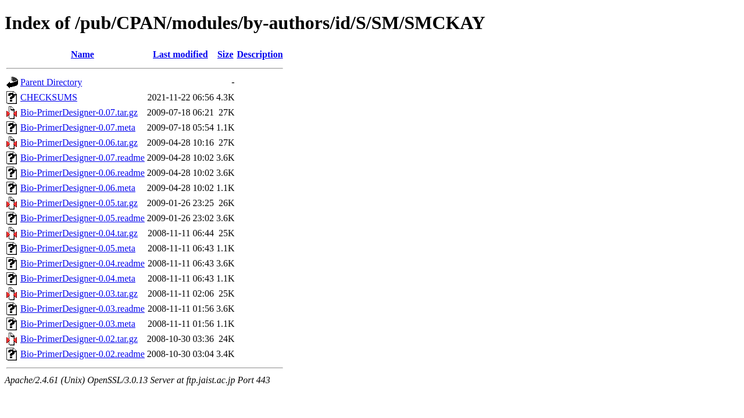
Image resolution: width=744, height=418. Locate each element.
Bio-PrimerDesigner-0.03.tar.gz (79, 293)
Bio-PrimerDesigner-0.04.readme (82, 263)
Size (225, 54)
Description (260, 54)
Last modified (180, 54)
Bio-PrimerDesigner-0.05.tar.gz (79, 203)
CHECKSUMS (48, 97)
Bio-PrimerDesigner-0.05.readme (82, 218)
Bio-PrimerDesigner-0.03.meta (77, 324)
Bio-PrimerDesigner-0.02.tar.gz (79, 339)
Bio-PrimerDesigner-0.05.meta (77, 248)
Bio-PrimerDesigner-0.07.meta (77, 127)
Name (82, 54)
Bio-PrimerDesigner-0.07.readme (82, 158)
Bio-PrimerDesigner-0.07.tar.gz (79, 112)
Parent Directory (51, 82)
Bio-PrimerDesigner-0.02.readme (82, 354)
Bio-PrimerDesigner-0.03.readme (82, 309)
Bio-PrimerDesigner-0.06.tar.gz (79, 142)
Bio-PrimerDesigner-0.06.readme (82, 173)
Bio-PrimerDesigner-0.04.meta (77, 278)
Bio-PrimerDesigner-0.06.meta (77, 188)
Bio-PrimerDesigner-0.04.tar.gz (79, 233)
